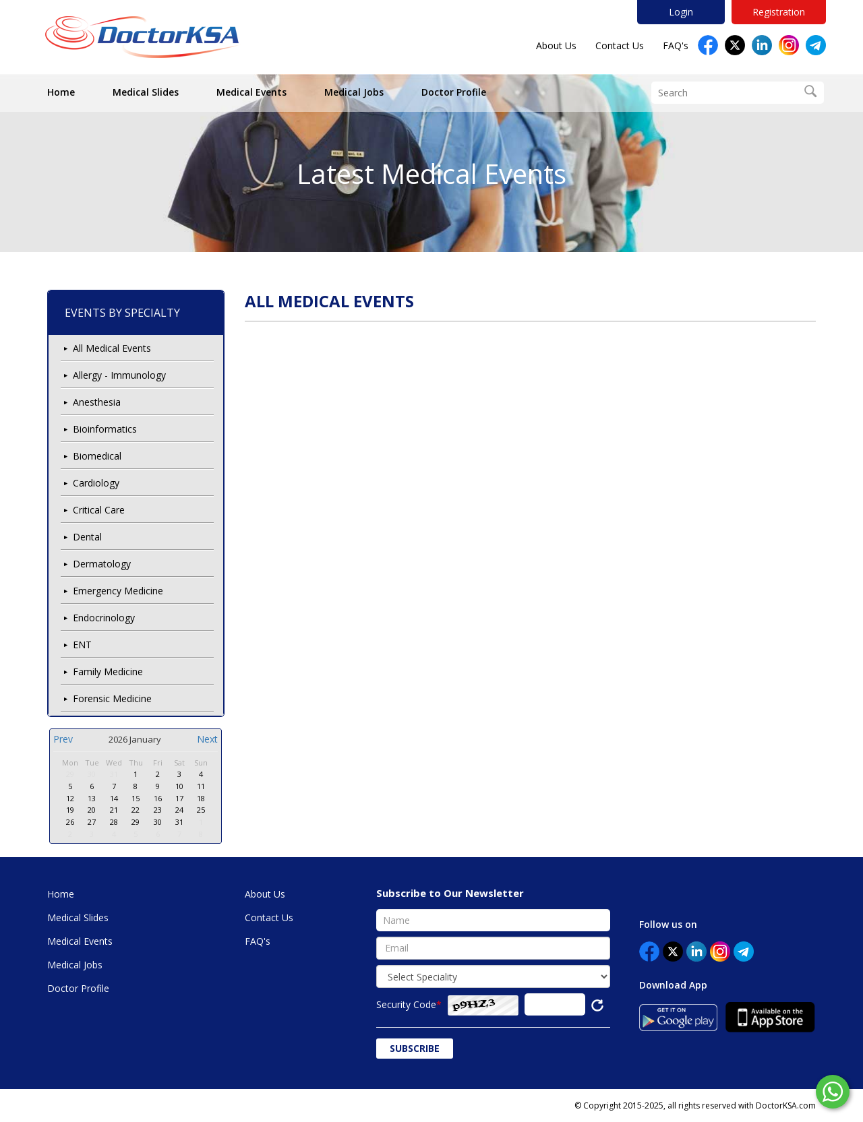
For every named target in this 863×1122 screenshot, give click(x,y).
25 (201, 810)
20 (92, 810)
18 (201, 798)
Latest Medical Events (431, 173)
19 (70, 810)
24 (179, 810)
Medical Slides (146, 92)
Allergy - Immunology (119, 375)
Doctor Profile (453, 92)
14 (114, 798)
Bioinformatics (105, 429)
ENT (82, 644)
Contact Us (619, 45)
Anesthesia (97, 402)
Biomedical (97, 455)
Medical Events (251, 92)
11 (201, 786)
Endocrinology (104, 617)
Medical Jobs (354, 92)
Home (61, 92)
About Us (556, 45)
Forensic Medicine (112, 698)
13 (92, 798)
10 (179, 786)
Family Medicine (108, 671)
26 (70, 822)
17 (179, 798)
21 (114, 810)
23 (158, 810)
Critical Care (99, 509)
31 (114, 774)
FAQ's (675, 45)
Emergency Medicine (118, 590)
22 (135, 810)
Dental (87, 536)
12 (70, 798)
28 (114, 822)
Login (681, 11)
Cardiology (96, 482)
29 (70, 774)
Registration (778, 11)
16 (158, 798)
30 (92, 774)
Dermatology (102, 563)
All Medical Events (112, 348)
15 (135, 798)
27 (92, 822)
